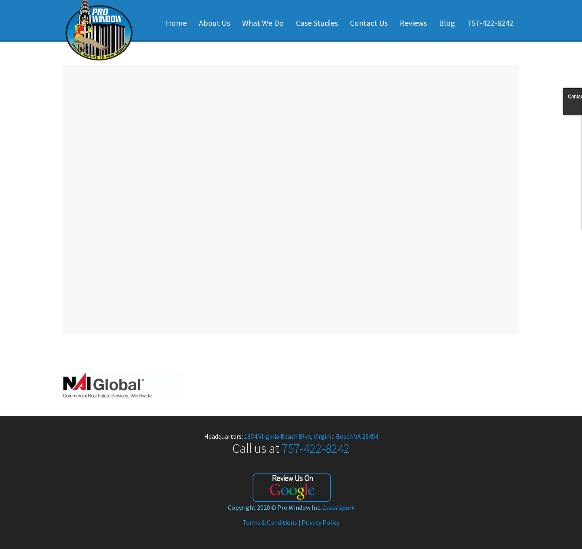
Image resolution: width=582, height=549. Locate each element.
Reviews (413, 23)
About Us (214, 23)
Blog (447, 23)
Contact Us (369, 23)
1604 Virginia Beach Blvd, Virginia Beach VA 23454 (311, 436)
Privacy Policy (321, 522)
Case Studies (317, 23)
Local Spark (338, 507)
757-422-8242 (490, 23)
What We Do (263, 23)
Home (176, 23)
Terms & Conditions (269, 522)
